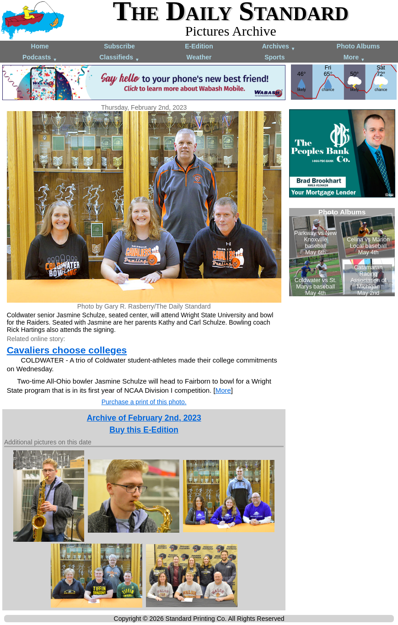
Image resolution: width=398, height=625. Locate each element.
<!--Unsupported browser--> (342, 252)
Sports (274, 57)
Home (40, 46)
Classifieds (119, 57)
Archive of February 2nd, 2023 (144, 417)
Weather (199, 57)
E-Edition (199, 46)
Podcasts (39, 57)
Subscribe (119, 46)
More (354, 57)
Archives (279, 47)
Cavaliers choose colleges (67, 350)
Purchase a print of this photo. (144, 402)
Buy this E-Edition (143, 429)
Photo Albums (358, 46)
